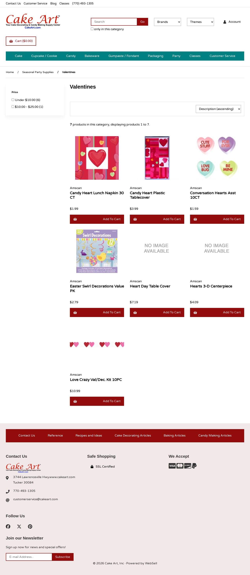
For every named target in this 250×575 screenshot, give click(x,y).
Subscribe (62, 557)
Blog (53, 3)
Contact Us (13, 3)
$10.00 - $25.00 (27, 107)
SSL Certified (103, 467)
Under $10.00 (25, 100)
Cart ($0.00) (21, 41)
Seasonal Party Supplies (38, 72)
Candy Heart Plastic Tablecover (147, 195)
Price (15, 92)
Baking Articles (175, 435)
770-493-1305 (24, 491)
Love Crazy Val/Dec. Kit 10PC (96, 379)
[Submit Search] (142, 22)
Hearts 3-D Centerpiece (211, 286)
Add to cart (97, 219)
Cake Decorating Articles (133, 435)
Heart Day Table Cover (150, 286)
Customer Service (35, 3)
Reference (55, 435)
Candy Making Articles (215, 435)
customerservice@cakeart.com (35, 499)
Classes (64, 3)
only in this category (107, 29)
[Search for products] (114, 22)
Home (10, 72)
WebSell (151, 563)
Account (232, 22)
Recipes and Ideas (89, 435)
